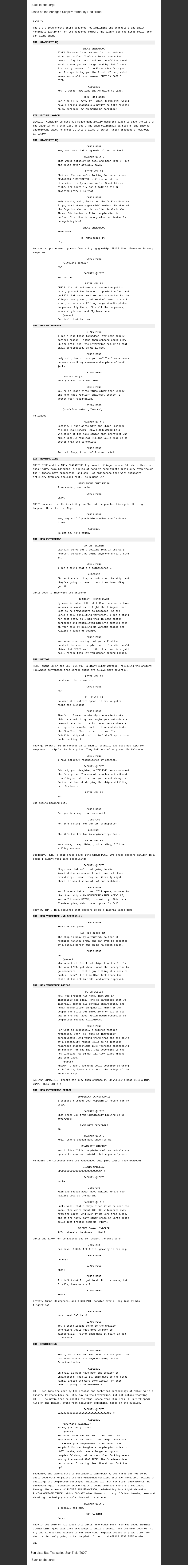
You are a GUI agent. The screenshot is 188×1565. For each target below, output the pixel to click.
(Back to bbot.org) (42, 4)
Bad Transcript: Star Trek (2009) (65, 1552)
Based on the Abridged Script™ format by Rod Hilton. (66, 12)
